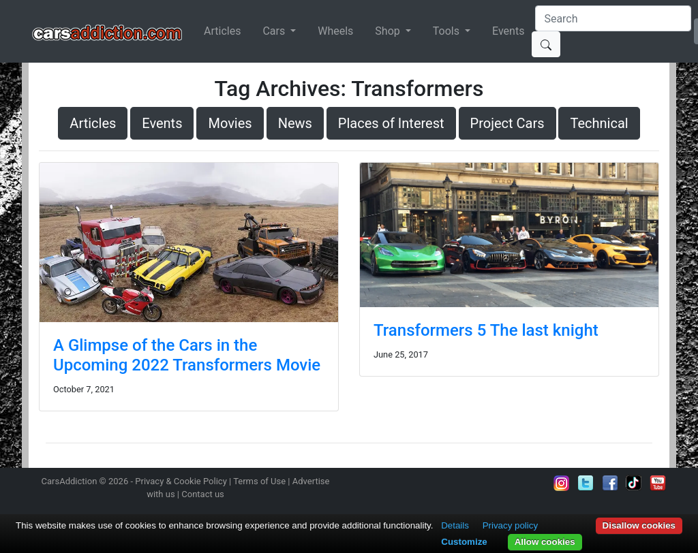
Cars (275, 31)
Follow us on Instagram (561, 483)
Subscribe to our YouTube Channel (658, 483)
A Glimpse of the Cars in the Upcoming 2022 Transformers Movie (186, 355)
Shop (388, 31)
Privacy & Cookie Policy (181, 481)
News (295, 123)
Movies (230, 123)
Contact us (202, 494)
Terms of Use (259, 481)
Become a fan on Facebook (610, 483)
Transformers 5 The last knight (486, 330)
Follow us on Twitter (585, 483)
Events (508, 31)
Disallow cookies (639, 525)
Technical (599, 123)
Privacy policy (510, 525)
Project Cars (507, 123)
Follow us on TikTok (634, 483)
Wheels (335, 31)
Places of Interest (391, 123)
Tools (447, 31)
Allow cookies (545, 542)
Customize (464, 542)
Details (455, 525)
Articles (222, 31)
